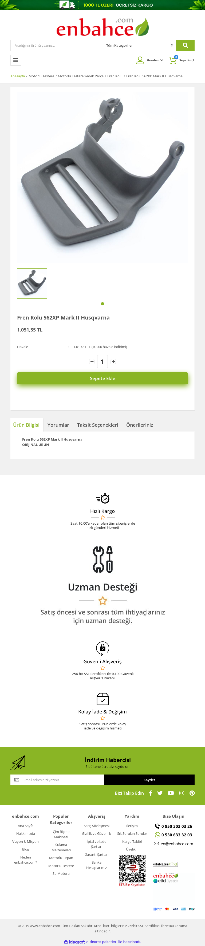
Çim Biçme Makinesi (61, 834)
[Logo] (103, 26)
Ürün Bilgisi (26, 425)
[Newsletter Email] (57, 780)
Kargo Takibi (132, 841)
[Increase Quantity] (113, 361)
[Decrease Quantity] (91, 361)
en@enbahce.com (177, 843)
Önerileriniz (139, 425)
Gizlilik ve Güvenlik (96, 833)
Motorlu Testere (61, 865)
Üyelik (131, 849)
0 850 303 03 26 (176, 826)
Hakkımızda (25, 833)
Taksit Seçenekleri (97, 425)
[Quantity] (102, 362)
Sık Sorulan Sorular (132, 833)
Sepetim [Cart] (184, 58)
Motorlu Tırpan (61, 857)
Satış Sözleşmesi (96, 825)
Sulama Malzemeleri (61, 847)
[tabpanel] (32, 283)
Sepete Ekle (102, 378)
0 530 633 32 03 (176, 834)
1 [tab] (102, 303)
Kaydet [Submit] (149, 779)
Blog (25, 849)
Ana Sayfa (25, 825)
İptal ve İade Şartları (96, 844)
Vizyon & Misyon (25, 841)
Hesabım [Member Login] (155, 60)
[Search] (57, 45)
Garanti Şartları (96, 854)
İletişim (132, 825)
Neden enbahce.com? (25, 860)
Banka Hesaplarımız (96, 865)
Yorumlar (58, 425)
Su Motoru (61, 873)
